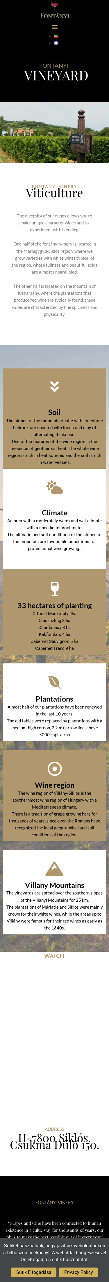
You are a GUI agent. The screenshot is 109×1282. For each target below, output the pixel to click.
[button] (54, 26)
